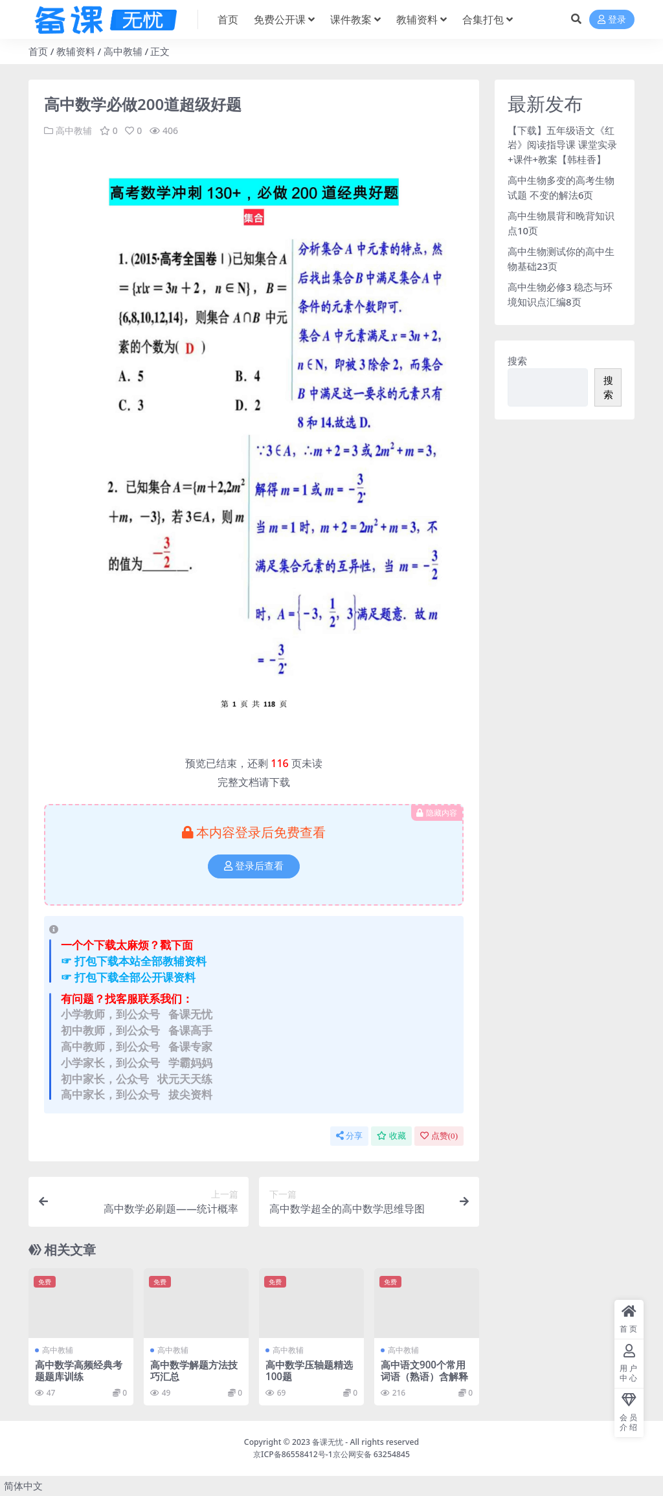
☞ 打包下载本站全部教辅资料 (134, 961)
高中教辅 (123, 51)
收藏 (391, 1136)
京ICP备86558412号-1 (293, 1454)
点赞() (439, 1136)
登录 (612, 20)
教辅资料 (75, 51)
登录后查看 (254, 866)
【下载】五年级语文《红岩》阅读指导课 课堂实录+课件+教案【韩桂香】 (562, 145)
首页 (38, 51)
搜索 (517, 360)
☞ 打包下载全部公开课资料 (128, 977)
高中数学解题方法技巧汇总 (194, 1370)
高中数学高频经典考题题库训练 (78, 1370)
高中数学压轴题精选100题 (309, 1370)
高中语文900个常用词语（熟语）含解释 (424, 1370)
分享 (349, 1136)
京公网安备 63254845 (371, 1454)
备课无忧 (327, 1441)
